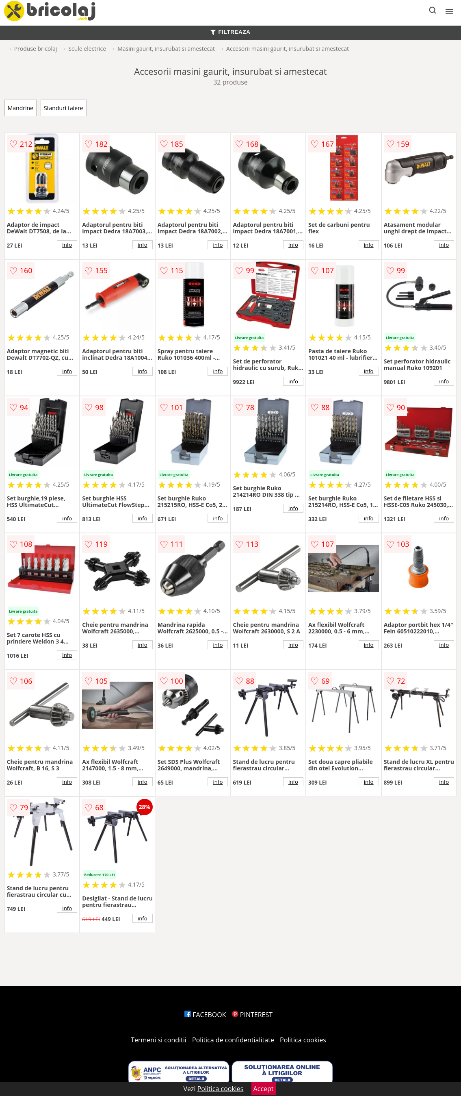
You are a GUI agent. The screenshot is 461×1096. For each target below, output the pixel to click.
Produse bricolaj (35, 48)
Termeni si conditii (158, 1039)
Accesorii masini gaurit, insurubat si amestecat (287, 48)
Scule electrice (87, 48)
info (67, 244)
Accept (263, 1088)
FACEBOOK (205, 1014)
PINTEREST (252, 1014)
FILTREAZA (230, 32)
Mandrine (20, 108)
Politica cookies (303, 1039)
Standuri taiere (63, 108)
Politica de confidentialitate (233, 1039)
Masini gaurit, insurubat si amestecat (166, 48)
